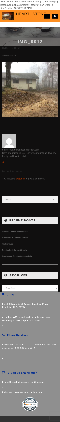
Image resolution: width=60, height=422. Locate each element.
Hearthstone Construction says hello (17, 256)
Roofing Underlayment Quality (14, 250)
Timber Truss (7, 244)
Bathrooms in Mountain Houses (15, 238)
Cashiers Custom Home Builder (15, 232)
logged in (20, 178)
